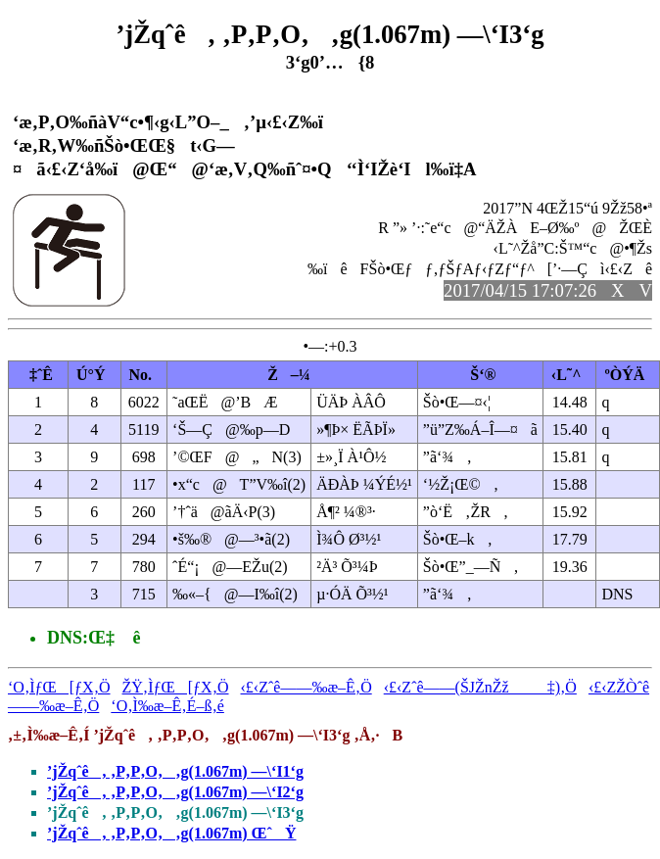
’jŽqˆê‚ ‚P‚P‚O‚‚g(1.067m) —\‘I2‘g (175, 792)
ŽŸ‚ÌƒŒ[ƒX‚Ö (175, 687)
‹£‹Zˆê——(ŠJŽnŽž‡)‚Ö (480, 687)
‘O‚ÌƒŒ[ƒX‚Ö (59, 687)
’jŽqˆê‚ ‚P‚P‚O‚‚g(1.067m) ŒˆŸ (171, 833)
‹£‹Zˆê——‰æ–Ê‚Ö (306, 687)
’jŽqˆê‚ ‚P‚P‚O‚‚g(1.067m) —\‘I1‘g (175, 771)
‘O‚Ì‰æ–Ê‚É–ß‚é (167, 705)
